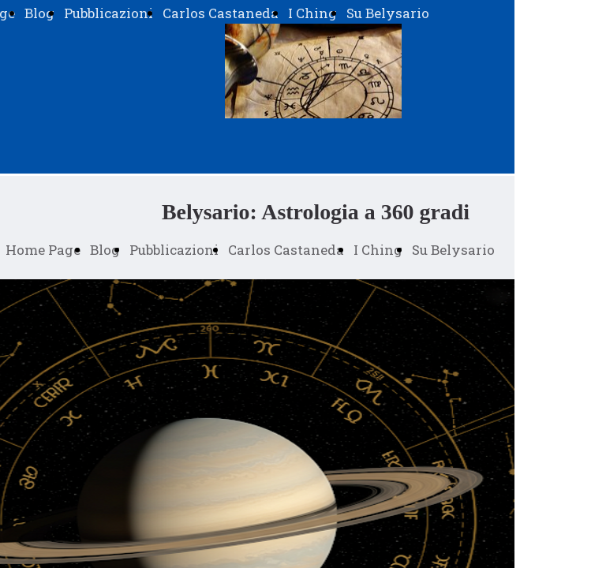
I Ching (312, 13)
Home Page (43, 250)
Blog (39, 13)
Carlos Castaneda (221, 13)
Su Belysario (387, 13)
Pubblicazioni (108, 13)
